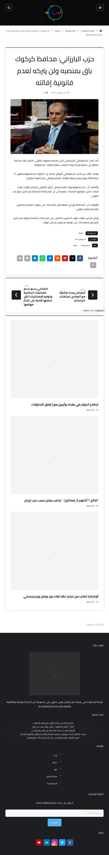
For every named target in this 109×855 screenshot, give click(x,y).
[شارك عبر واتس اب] (40, 258)
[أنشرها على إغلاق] (71, 258)
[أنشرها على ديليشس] (48, 258)
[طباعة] (92, 265)
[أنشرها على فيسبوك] (79, 258)
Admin (79, 233)
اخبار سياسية (84, 245)
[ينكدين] (47, 831)
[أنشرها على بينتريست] (63, 258)
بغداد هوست (21, 850)
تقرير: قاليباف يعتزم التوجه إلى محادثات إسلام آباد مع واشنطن (53, 734)
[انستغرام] (54, 831)
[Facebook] (70, 831)
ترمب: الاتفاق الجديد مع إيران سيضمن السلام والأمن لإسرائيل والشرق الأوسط (53, 730)
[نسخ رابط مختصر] (84, 265)
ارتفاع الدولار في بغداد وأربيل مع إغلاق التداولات (53, 719)
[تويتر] (62, 831)
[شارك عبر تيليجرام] (32, 258)
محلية (74, 245)
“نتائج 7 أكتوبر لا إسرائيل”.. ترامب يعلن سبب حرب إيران (53, 723)
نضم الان (54, 811)
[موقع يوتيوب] (39, 831)
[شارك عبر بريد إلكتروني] (25, 258)
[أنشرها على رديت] (55, 258)
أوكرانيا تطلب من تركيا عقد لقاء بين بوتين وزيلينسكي (53, 726)
